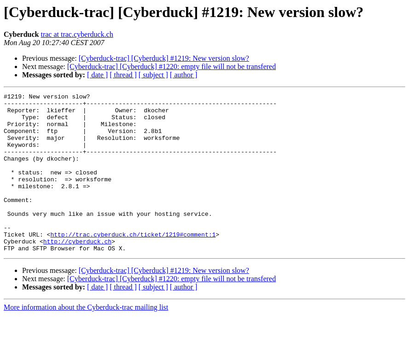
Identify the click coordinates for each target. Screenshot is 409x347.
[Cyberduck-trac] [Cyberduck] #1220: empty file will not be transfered (171, 66)
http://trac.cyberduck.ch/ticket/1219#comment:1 (133, 263)
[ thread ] (123, 75)
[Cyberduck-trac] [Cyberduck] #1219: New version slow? (164, 58)
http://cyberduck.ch (77, 271)
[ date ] (97, 75)
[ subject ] (153, 75)
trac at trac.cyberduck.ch (77, 34)
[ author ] (184, 75)
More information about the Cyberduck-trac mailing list (86, 339)
